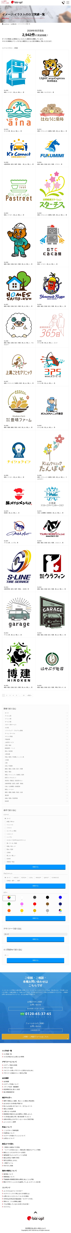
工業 (6, 763)
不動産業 (7, 739)
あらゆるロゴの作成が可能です (13, 1103)
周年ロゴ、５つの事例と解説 (12, 1201)
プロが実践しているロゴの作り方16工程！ (17, 1204)
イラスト (9, 827)
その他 (7, 727)
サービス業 (8, 721)
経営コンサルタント (10, 777)
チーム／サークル (10, 733)
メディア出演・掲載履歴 (11, 1087)
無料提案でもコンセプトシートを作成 (15, 1155)
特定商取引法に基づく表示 (12, 1089)
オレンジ (9, 911)
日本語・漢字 (10, 880)
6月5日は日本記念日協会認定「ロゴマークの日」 (19, 1199)
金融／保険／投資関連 (11, 798)
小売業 (7, 760)
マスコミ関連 (9, 736)
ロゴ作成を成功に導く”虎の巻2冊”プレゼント (17, 1116)
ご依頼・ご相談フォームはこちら (35, 1037)
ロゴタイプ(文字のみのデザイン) (16, 840)
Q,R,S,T (46, 877)
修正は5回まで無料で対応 (11, 1157)
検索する (35, 867)
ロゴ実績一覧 (13, 23)
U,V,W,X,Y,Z (55, 877)
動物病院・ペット (10, 748)
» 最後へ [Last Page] (29, 695)
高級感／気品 (10, 861)
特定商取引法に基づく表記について (35, 1228)
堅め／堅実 (10, 849)
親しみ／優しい (11, 855)
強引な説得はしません (10, 1160)
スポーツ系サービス (10, 724)
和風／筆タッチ (11, 846)
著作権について (8, 1174)
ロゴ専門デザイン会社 (12, 2)
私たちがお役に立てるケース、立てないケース (18, 1106)
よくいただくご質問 (10, 1122)
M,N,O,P (38, 877)
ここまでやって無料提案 (11, 1130)
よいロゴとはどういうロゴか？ (13, 1191)
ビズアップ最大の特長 (10, 1065)
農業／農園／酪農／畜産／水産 (14, 792)
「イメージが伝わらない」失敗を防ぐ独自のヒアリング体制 (22, 1150)
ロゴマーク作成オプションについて (14, 1135)
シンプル (9, 837)
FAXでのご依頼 (8, 1165)
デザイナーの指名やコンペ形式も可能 (15, 1073)
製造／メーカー (9, 789)
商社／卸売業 (9, 751)
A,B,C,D (16, 877)
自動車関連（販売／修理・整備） (14, 783)
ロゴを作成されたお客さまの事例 (14, 1056)
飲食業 (7, 801)
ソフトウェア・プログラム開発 (14, 730)
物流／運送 (8, 771)
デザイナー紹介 (8, 1068)
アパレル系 (8, 716)
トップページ (6, 23)
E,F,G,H (24, 877)
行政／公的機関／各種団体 (12, 786)
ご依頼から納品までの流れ (12, 1147)
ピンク (21, 904)
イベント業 (8, 718)
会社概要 (6, 1081)
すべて (7, 713)
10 (23, 695)
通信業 (7, 795)
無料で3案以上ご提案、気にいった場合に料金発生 (19, 1101)
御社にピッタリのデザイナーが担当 (14, 1152)
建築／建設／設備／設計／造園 (14, 769)
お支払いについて (9, 1138)
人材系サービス (9, 742)
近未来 (9, 858)
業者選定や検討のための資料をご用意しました (18, 1114)
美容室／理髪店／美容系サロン (14, 780)
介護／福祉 (8, 745)
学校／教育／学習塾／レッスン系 (14, 757)
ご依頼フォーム (8, 1163)
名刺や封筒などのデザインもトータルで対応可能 (19, 1119)
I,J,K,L (31, 877)
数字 (19, 880)
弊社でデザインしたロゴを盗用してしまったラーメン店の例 (22, 1182)
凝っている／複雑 (12, 843)
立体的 (9, 852)
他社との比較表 (8, 1109)
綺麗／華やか (10, 821)
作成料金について (9, 1133)
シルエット (10, 834)
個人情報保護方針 (9, 1092)
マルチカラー (60, 911)
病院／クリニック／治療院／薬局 (14, 774)
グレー (34, 898)
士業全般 (7, 754)
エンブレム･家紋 (11, 831)
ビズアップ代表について (11, 1084)
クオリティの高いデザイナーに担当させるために (19, 1070)
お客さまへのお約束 (10, 1111)
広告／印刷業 (9, 766)
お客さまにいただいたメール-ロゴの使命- (16, 1196)
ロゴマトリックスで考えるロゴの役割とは (16, 1193)
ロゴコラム (7, 1206)
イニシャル (10, 824)
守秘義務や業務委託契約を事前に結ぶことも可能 (19, 1179)
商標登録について (9, 1176)
